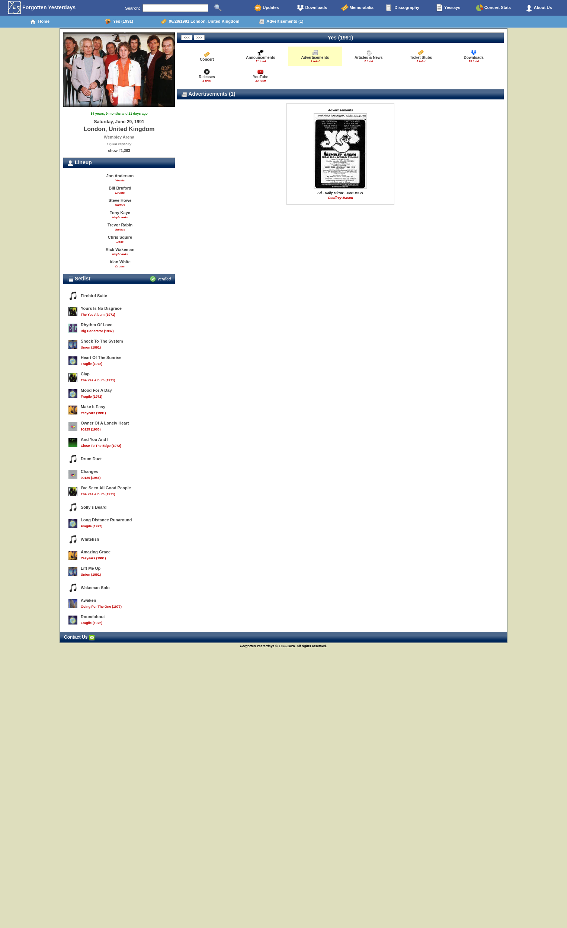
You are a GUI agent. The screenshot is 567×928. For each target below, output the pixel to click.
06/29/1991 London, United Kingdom (200, 22)
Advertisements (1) (281, 22)
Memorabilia (357, 8)
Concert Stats (493, 8)
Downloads (312, 8)
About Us (538, 8)
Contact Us (79, 637)
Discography (402, 8)
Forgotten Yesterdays (41, 7)
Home (39, 22)
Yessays (448, 8)
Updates (266, 8)
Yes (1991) (119, 22)
